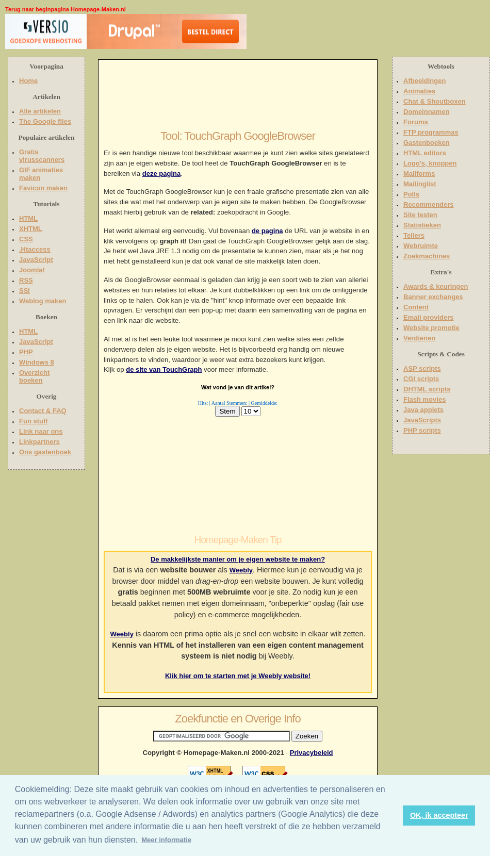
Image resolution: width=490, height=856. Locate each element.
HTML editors (424, 153)
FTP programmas (431, 132)
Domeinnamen (426, 112)
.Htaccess (35, 249)
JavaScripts (422, 420)
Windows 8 (36, 362)
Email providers (428, 317)
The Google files (45, 121)
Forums (415, 122)
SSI (24, 290)
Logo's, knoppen (429, 163)
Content (416, 307)
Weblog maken (43, 301)
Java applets (423, 410)
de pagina (267, 231)
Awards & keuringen (435, 286)
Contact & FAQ (43, 411)
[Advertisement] (313, 33)
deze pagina (161, 173)
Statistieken (422, 225)
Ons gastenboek (45, 452)
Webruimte (420, 246)
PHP (26, 352)
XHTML (30, 229)
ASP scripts (422, 368)
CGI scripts (421, 379)
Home (28, 81)
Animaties (419, 91)
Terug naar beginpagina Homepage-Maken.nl (65, 9)
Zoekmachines (426, 256)
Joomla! (32, 270)
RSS (26, 280)
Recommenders (428, 204)
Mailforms (419, 173)
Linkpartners (39, 442)
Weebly (241, 570)
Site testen (420, 215)
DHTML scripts (427, 389)
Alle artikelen (40, 111)
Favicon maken (43, 188)
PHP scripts (422, 430)
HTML (28, 218)
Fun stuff (33, 421)
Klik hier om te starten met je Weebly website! (238, 676)
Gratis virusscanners (41, 155)
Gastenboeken (426, 142)
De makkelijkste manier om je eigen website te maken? (238, 559)
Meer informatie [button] (166, 840)
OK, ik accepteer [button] (439, 815)
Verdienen (419, 338)
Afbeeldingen (424, 81)
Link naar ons (41, 431)
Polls (411, 194)
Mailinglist (419, 184)
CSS (26, 239)
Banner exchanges (433, 297)
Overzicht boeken (34, 376)
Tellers (413, 235)
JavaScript (36, 260)
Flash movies (424, 399)
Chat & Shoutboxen (434, 101)
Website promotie (431, 328)
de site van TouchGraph (164, 369)
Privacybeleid (311, 752)
